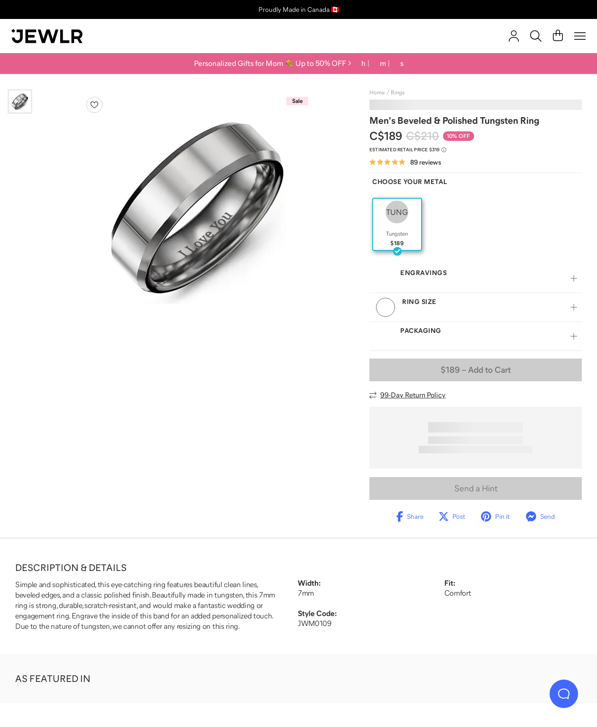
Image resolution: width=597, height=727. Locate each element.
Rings (397, 92)
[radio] (397, 224)
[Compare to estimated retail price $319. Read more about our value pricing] (407, 150)
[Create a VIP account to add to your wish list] (94, 105)
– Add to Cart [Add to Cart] (476, 370)
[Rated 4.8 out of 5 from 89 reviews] (405, 162)
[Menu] (580, 36)
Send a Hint (475, 488)
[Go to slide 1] (20, 101)
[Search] (536, 36)
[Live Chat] (564, 694)
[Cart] (558, 36)
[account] (514, 36)
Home (377, 92)
